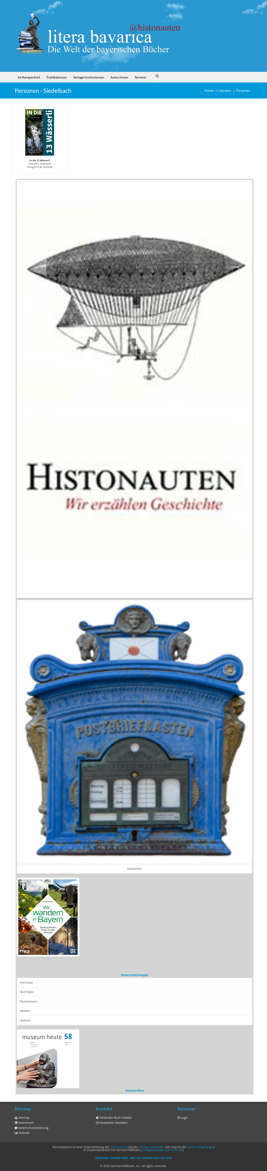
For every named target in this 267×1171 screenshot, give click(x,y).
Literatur (224, 91)
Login (182, 1118)
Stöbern (25, 1020)
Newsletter (134, 869)
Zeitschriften (134, 1090)
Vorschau (26, 982)
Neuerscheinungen (134, 975)
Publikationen (57, 77)
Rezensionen (28, 1001)
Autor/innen (119, 77)
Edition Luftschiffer (152, 1147)
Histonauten (118, 1147)
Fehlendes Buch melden (114, 1118)
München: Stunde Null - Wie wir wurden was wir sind (133, 1158)
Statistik (22, 1133)
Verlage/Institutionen (88, 77)
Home (209, 91)
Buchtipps (27, 992)
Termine (140, 77)
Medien (25, 1011)
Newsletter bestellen (112, 1123)
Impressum (24, 1123)
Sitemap (22, 1118)
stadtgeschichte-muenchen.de (162, 1150)
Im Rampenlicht (29, 77)
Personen (243, 91)
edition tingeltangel (201, 1147)
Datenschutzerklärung (31, 1128)
